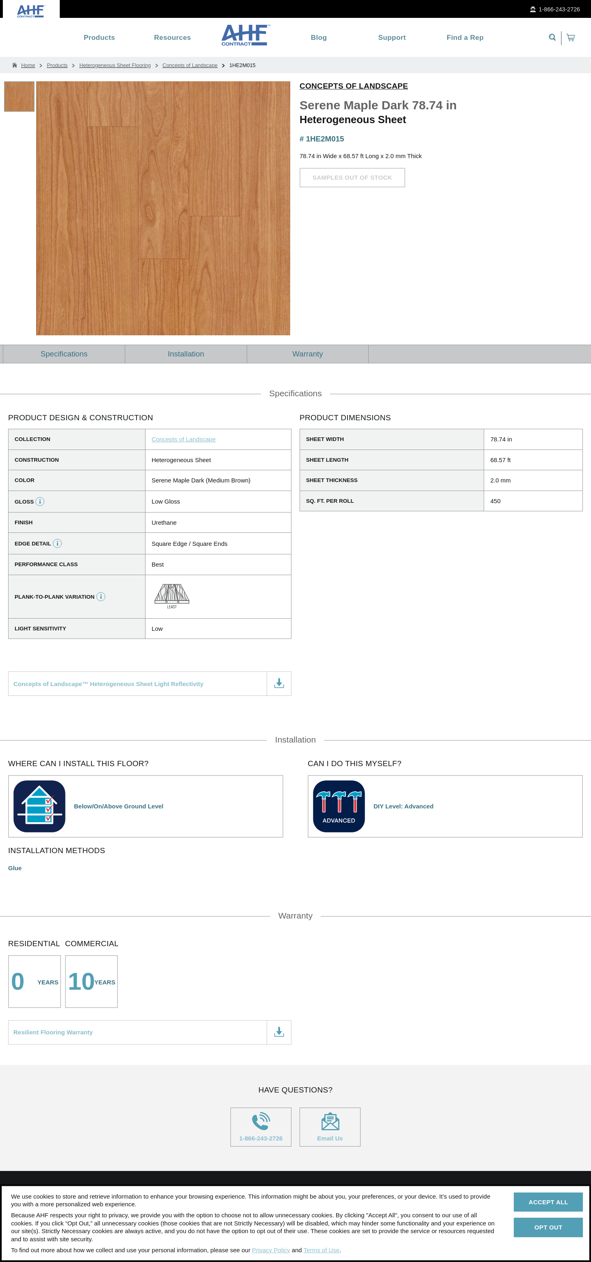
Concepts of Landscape (354, 86)
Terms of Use (321, 1250)
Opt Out (549, 1227)
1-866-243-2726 (261, 1127)
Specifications (64, 354)
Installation (186, 354)
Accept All (548, 1202)
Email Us (330, 1127)
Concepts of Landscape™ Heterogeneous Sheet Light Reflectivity (108, 683)
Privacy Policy (271, 1250)
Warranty (307, 354)
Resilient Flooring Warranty (53, 1032)
